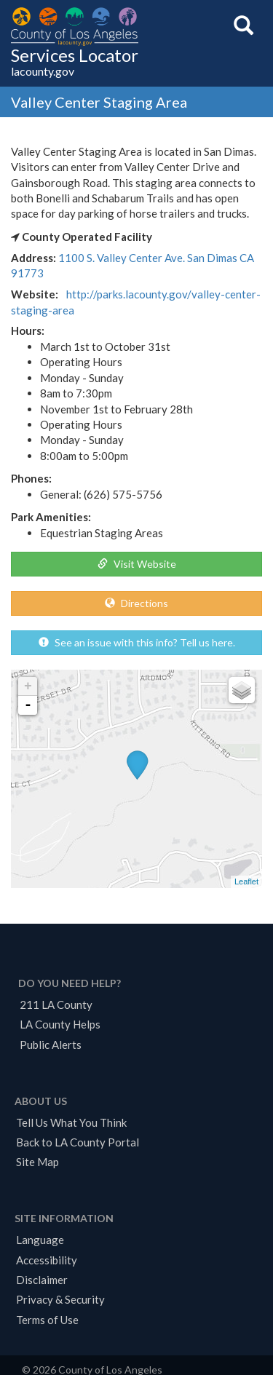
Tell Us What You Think (71, 1122)
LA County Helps (60, 1024)
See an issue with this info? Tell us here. (137, 642)
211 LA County (56, 1004)
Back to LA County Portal (77, 1142)
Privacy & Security (60, 1299)
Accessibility (46, 1260)
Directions (136, 603)
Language (40, 1239)
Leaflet (246, 881)
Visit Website (137, 564)
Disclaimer (42, 1279)
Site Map (37, 1161)
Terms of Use (47, 1319)
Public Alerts (51, 1044)
